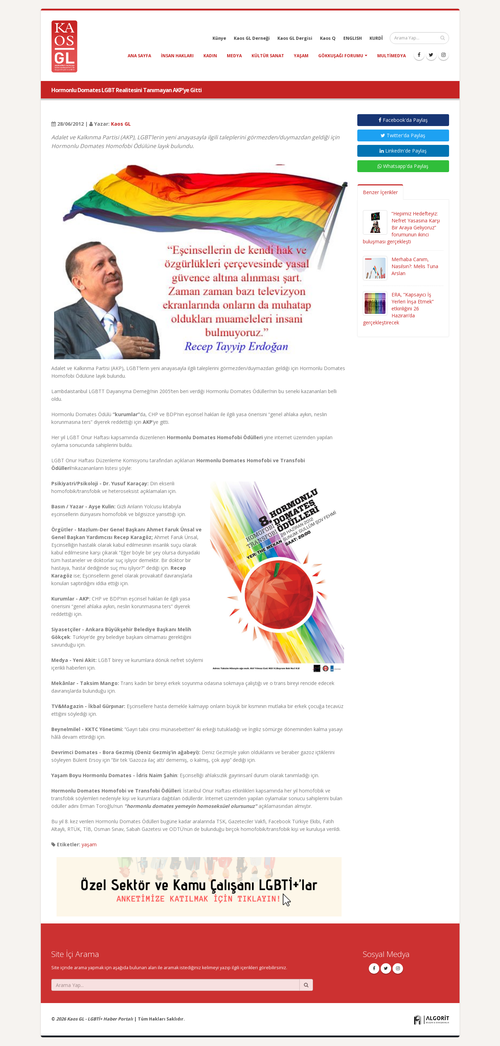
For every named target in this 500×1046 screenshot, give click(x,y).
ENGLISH (352, 38)
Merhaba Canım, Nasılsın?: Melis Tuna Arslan (414, 266)
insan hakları (177, 56)
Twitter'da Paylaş (403, 135)
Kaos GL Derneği (252, 38)
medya (234, 56)
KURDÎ (376, 38)
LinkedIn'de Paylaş (403, 150)
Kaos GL (121, 123)
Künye (219, 38)
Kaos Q (328, 38)
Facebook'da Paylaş (403, 120)
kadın (210, 56)
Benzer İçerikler (380, 192)
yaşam (301, 56)
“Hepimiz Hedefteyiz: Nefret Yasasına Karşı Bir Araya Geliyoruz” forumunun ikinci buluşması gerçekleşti (401, 227)
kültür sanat (268, 56)
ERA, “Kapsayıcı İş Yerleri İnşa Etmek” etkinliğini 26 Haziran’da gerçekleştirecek (398, 308)
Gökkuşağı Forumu (340, 56)
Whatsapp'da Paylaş (403, 166)
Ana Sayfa (139, 56)
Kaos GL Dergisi (294, 38)
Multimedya (391, 56)
